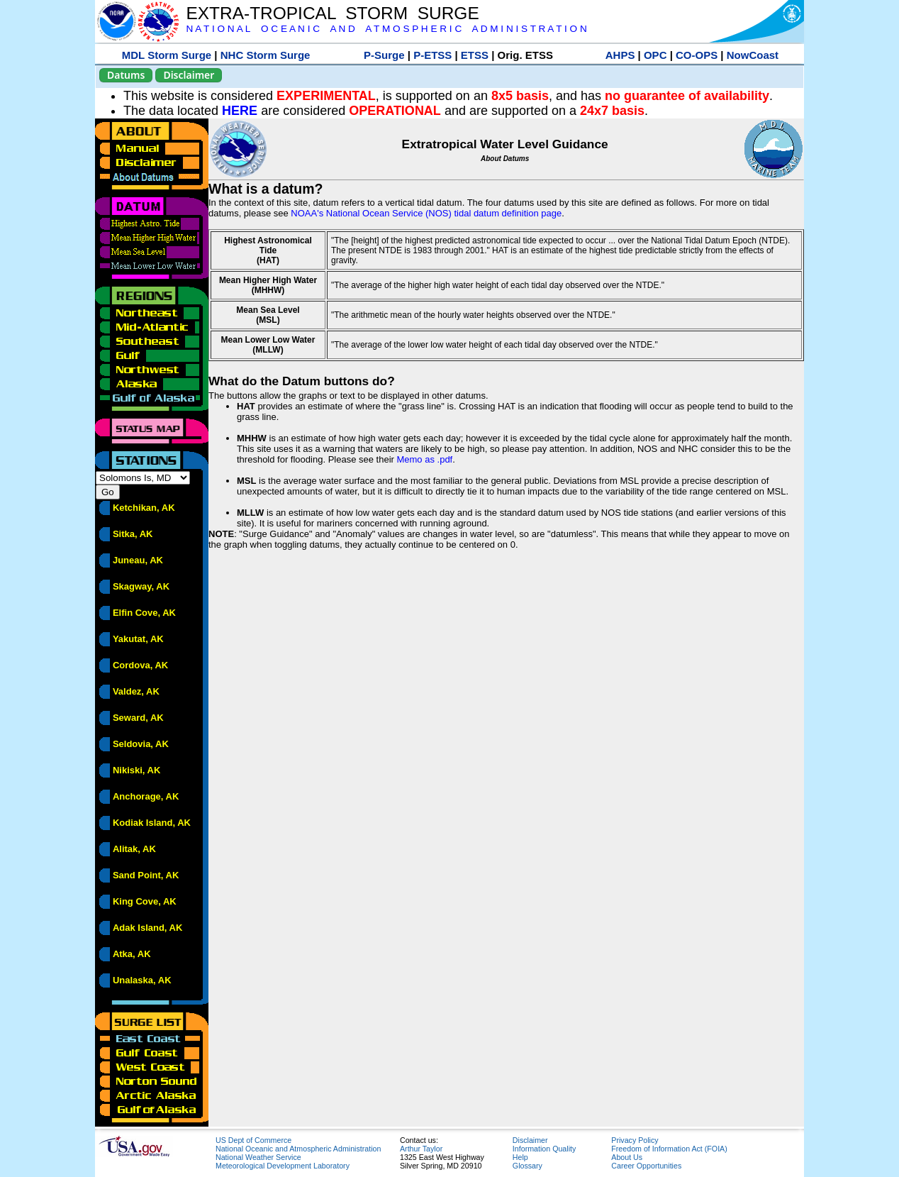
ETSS (474, 55)
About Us (626, 1157)
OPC (655, 55)
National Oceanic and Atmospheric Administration (298, 1148)
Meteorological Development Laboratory (283, 1165)
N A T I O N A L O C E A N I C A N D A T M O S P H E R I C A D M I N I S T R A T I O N (386, 28)
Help (520, 1157)
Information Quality (544, 1148)
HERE (239, 111)
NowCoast (752, 55)
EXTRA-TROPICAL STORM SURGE (332, 13)
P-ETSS (432, 55)
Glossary (527, 1165)
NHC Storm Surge (265, 55)
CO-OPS (696, 55)
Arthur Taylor (421, 1148)
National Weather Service (258, 1157)
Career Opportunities (646, 1165)
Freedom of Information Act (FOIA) (669, 1148)
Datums (126, 75)
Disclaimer (188, 75)
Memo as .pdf (424, 459)
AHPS (620, 55)
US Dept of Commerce (253, 1140)
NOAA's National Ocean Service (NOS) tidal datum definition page (426, 213)
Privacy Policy (634, 1140)
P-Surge (384, 55)
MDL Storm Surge (166, 55)
